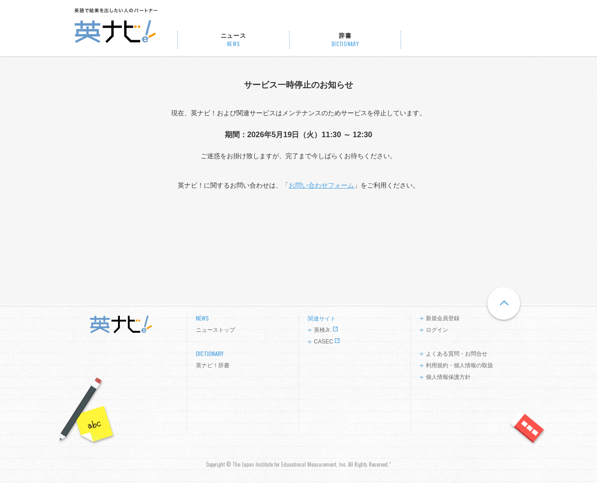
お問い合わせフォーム (321, 185)
